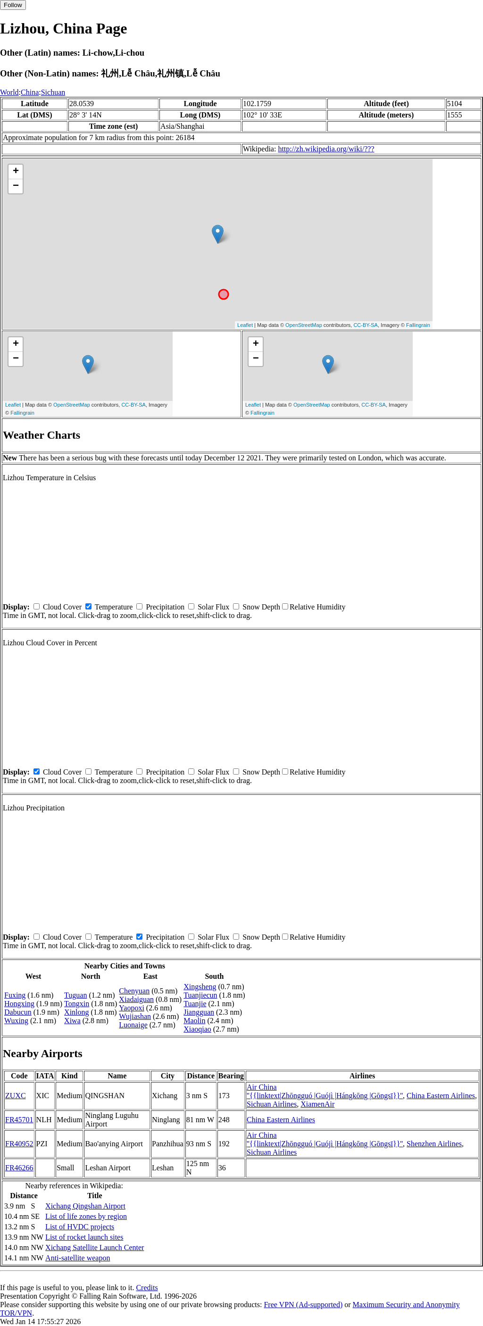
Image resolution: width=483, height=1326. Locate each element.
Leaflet (245, 325)
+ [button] (16, 172)
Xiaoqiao (197, 1029)
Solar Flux (213, 607)
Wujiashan (135, 1016)
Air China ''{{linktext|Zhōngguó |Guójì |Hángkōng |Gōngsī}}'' (325, 1091)
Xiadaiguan (136, 999)
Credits (147, 1288)
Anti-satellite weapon (77, 1258)
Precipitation (165, 607)
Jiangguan (198, 1012)
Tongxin (76, 1004)
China (30, 92)
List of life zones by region (86, 1216)
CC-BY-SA (365, 325)
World (9, 92)
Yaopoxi (131, 1008)
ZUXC (15, 1096)
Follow (13, 4)
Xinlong (76, 1012)
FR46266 (19, 1168)
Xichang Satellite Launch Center (94, 1247)
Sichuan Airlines (272, 1104)
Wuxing (16, 1021)
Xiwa (72, 1021)
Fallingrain (418, 325)
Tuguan (75, 995)
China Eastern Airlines (441, 1096)
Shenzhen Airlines (434, 1144)
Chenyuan (134, 991)
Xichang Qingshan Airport (85, 1206)
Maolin (194, 1021)
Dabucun (18, 1012)
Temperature (114, 607)
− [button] (16, 186)
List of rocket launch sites (84, 1237)
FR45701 (19, 1120)
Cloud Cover (62, 607)
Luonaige (133, 1025)
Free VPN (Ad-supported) (303, 1305)
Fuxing (14, 995)
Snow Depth (261, 607)
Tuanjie (194, 1004)
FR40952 (19, 1144)
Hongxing (19, 1004)
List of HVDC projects (79, 1227)
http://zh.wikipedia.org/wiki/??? (326, 149)
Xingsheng (199, 987)
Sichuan (53, 92)
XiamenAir (317, 1104)
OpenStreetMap (303, 325)
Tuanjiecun (200, 995)
